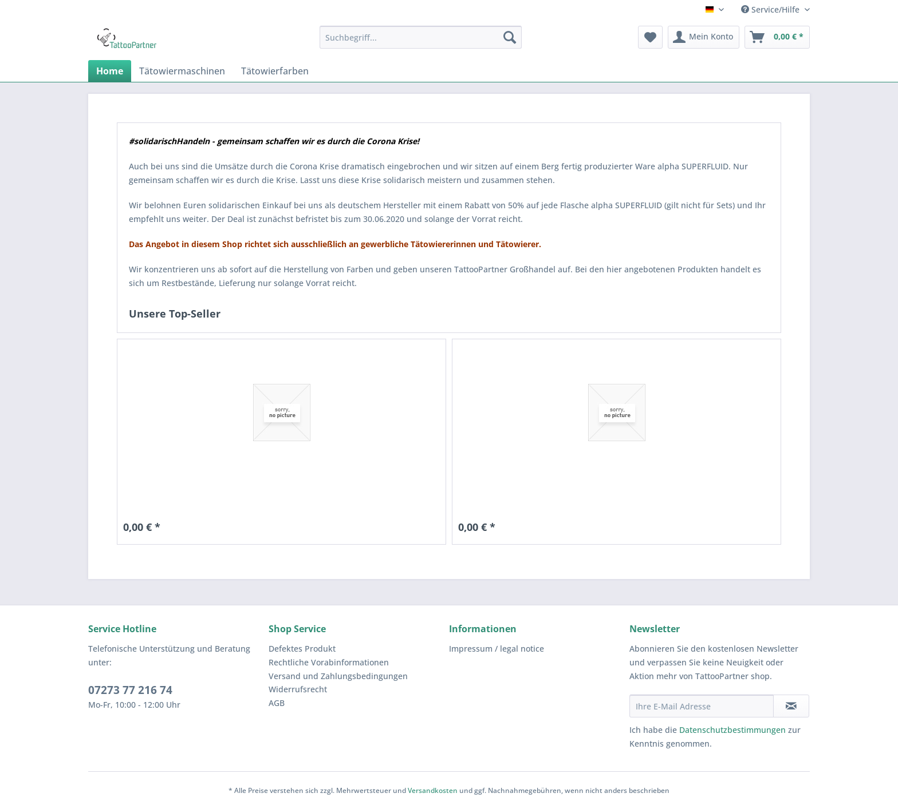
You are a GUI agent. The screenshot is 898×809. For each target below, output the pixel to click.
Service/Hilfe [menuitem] (771, 9)
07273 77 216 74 (130, 690)
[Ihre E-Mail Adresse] (701, 706)
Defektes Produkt (302, 648)
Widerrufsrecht (298, 689)
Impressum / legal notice (496, 648)
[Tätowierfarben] (275, 71)
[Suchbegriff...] (421, 37)
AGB (277, 702)
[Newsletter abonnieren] (791, 706)
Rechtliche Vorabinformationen (329, 662)
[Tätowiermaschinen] (182, 71)
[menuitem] (421, 37)
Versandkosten (433, 790)
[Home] (109, 71)
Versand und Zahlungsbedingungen (338, 676)
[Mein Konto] (703, 37)
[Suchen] (510, 37)
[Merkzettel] (650, 37)
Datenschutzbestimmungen (732, 729)
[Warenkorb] (777, 37)
